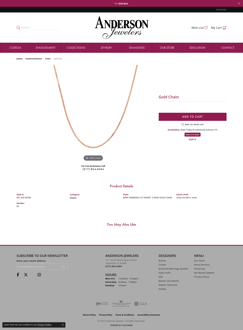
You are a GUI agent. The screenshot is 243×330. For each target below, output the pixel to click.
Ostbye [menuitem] (162, 288)
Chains (48, 59)
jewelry (20, 59)
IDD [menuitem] (161, 276)
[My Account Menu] (221, 9)
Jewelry (106, 48)
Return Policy (89, 315)
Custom (15, 48)
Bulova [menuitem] (162, 260)
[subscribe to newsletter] (63, 267)
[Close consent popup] (63, 325)
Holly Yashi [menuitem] (165, 272)
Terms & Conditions (124, 315)
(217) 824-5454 (93, 169)
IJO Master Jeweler (204, 272)
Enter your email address (31, 260)
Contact (227, 48)
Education (198, 48)
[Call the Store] (113, 266)
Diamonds (137, 48)
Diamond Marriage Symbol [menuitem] (173, 268)
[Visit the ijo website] (102, 304)
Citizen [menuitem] (162, 264)
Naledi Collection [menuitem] (168, 284)
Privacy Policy (201, 276)
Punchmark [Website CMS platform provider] (127, 325)
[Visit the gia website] (140, 304)
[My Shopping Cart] (219, 27)
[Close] (239, 3)
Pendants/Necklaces (34, 59)
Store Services (202, 264)
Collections (76, 48)
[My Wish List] (199, 27)
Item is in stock (192, 134)
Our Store (167, 48)
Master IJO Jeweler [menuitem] (169, 280)
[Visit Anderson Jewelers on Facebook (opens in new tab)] (18, 275)
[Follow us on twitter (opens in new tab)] (25, 275)
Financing (199, 268)
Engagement (45, 48)
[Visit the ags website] (121, 304)
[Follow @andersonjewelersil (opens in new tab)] (39, 275)
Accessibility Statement (148, 315)
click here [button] (123, 3)
